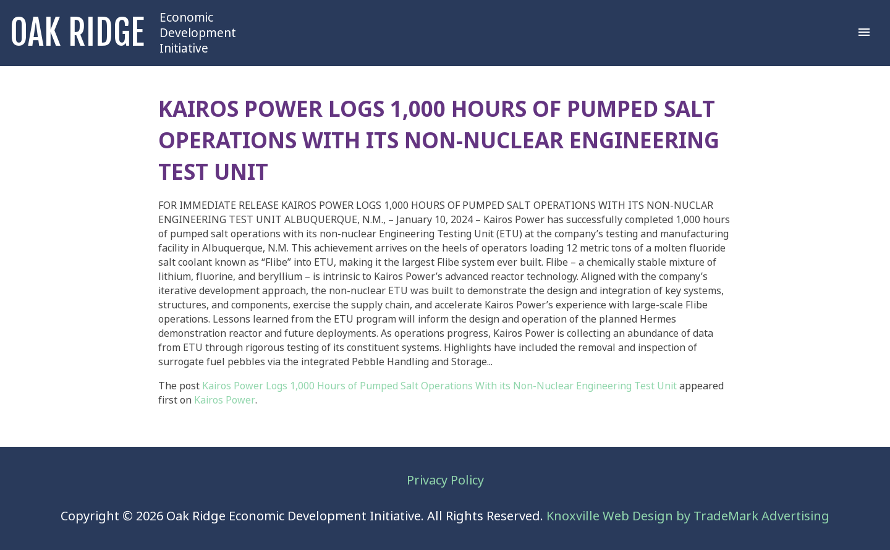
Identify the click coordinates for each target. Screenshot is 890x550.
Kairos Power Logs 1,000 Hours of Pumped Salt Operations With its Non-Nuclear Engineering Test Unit (439, 386)
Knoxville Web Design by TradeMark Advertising (687, 516)
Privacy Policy (445, 480)
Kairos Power (224, 400)
